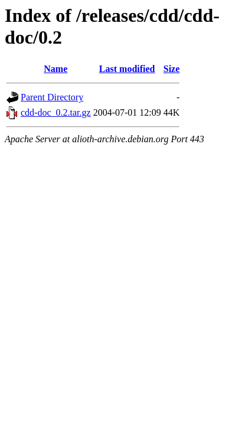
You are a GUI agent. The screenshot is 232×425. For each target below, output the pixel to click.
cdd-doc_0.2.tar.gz (56, 112)
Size (172, 69)
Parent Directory (52, 97)
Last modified (127, 69)
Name (55, 69)
